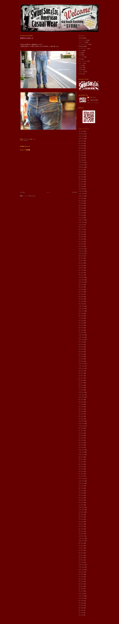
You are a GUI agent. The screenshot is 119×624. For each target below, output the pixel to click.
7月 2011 (81, 548)
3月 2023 (81, 212)
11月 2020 (81, 280)
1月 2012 (81, 533)
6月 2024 (81, 177)
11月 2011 (81, 538)
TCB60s (81, 69)
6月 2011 (81, 550)
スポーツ (81, 63)
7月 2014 (81, 461)
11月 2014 (81, 452)
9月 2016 (81, 399)
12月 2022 (81, 220)
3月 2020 (81, 299)
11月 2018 (81, 337)
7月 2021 (81, 260)
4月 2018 (81, 354)
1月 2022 (81, 246)
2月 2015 (81, 445)
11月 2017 (81, 366)
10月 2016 (81, 397)
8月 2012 (81, 517)
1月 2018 (81, 361)
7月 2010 (81, 576)
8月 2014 (81, 459)
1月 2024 (81, 188)
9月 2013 (81, 485)
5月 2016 (81, 409)
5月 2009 (81, 610)
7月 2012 (81, 519)
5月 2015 (81, 438)
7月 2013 (81, 490)
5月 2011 (81, 552)
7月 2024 (81, 174)
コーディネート (83, 48)
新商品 (80, 38)
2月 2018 (81, 359)
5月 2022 (81, 236)
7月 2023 (81, 203)
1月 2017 (81, 390)
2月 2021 (81, 272)
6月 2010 (81, 579)
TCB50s (81, 67)
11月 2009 (81, 596)
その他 (80, 65)
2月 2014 (81, 473)
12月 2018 (81, 335)
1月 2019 (81, 332)
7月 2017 (81, 375)
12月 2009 (81, 593)
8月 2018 (81, 344)
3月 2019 (81, 327)
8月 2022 (81, 229)
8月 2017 (81, 373)
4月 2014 (81, 469)
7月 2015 (81, 433)
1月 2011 (81, 562)
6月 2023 (81, 205)
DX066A (81, 73)
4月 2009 (81, 612)
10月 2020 (81, 282)
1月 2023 (81, 217)
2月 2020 (81, 301)
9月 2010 (81, 572)
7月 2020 (81, 289)
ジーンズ (81, 57)
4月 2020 (81, 296)
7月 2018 (81, 346)
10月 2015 (81, 426)
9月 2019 (81, 313)
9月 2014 (81, 457)
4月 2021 (81, 267)
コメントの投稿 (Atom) (29, 196)
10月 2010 (81, 569)
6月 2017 (81, 378)
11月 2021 (81, 251)
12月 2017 (81, 363)
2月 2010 (81, 588)
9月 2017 (81, 371)
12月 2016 (81, 392)
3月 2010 (81, 586)
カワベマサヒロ (83, 61)
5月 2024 (81, 179)
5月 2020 (81, 294)
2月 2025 (81, 157)
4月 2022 (81, 239)
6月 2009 (81, 608)
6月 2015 (81, 435)
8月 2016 (81, 402)
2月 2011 (81, 560)
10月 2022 (81, 224)
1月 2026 (81, 131)
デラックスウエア (83, 44)
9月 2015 (81, 428)
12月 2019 (81, 306)
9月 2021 (81, 256)
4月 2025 (81, 153)
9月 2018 (81, 342)
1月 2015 (81, 447)
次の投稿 (22, 192)
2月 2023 (81, 215)
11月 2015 (81, 423)
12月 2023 (81, 191)
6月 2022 (81, 234)
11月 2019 (81, 308)
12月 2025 (81, 133)
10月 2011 (81, 540)
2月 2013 (81, 502)
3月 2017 (81, 385)
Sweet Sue (92, 97)
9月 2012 (81, 514)
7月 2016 (81, 404)
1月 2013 (81, 505)
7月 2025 (81, 145)
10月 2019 (81, 311)
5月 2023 (81, 208)
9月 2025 (81, 141)
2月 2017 (81, 387)
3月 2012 (81, 529)
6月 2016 (81, 406)
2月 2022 (81, 244)
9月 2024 (81, 169)
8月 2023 (81, 201)
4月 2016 (81, 411)
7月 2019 (81, 318)
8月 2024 (81, 172)
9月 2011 (81, 543)
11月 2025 (81, 136)
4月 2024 (81, 181)
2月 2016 (81, 416)
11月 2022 (81, 222)
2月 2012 (81, 531)
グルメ (80, 50)
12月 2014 (81, 450)
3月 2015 (81, 442)
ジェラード (82, 42)
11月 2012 (81, 509)
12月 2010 (81, 564)
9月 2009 (81, 600)
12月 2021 (81, 248)
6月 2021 (81, 263)
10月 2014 (81, 454)
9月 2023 (81, 198)
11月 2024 (81, 165)
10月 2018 (81, 339)
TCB (80, 52)
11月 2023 (81, 193)
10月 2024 (81, 167)
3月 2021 (81, 270)
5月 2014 (81, 466)
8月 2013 (81, 488)
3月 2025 (81, 155)
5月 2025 (81, 150)
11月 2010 (81, 567)
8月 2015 (81, 430)
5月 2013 (81, 495)
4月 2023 (81, 210)
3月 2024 (81, 184)
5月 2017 (81, 380)
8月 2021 (81, 258)
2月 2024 (81, 186)
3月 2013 (81, 500)
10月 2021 (81, 253)
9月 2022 (81, 227)
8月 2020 (81, 287)
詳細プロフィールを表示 (93, 102)
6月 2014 (81, 464)
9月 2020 (81, 284)
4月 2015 (81, 440)
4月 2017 (81, 382)
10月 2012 (81, 512)
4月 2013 (81, 497)
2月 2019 (81, 330)
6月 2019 (81, 320)
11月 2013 (81, 481)
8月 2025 (81, 143)
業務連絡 (26, 140)
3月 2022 (81, 241)
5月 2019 (81, 323)
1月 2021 (81, 275)
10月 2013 (81, 483)
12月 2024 (81, 162)
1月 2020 (81, 303)
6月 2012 (81, 521)
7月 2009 (81, 605)
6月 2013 (81, 493)
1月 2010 (81, 591)
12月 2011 (81, 536)
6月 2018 (81, 349)
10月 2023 (81, 196)
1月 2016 (81, 418)
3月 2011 (81, 557)
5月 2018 (81, 351)
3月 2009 (81, 615)
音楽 (80, 55)
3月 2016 (81, 414)
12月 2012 (81, 507)
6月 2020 (81, 291)
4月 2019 (81, 325)
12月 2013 (81, 478)
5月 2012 (81, 524)
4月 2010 (81, 584)
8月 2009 (81, 603)
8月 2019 (81, 315)
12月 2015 (81, 421)
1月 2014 (81, 476)
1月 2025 (81, 160)
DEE (80, 59)
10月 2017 (81, 368)
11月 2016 (81, 394)
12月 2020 (81, 277)
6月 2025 (81, 148)
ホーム (48, 192)
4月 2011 (81, 555)
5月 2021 (81, 265)
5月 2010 (81, 581)
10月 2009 (81, 598)
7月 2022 (81, 232)
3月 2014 (81, 471)
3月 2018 (81, 356)
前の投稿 (74, 192)
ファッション (82, 40)
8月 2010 (81, 574)
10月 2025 (81, 138)
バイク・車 (82, 71)
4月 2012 (81, 526)
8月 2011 (81, 545)
